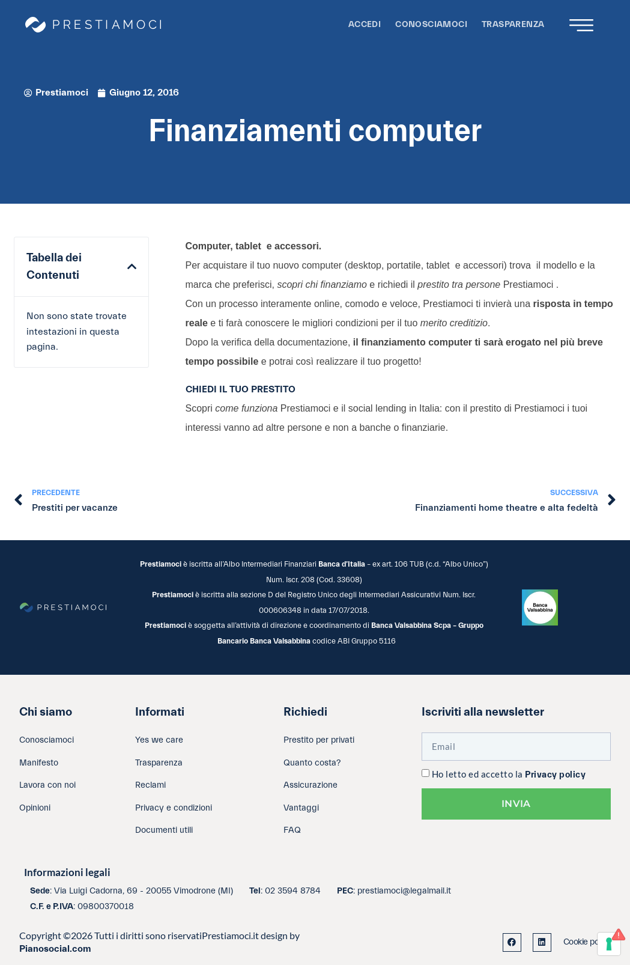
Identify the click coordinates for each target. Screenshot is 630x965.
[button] (131, 266)
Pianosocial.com (55, 948)
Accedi (364, 24)
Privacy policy (555, 775)
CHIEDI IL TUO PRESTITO (240, 389)
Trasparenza (513, 24)
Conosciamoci (431, 24)
